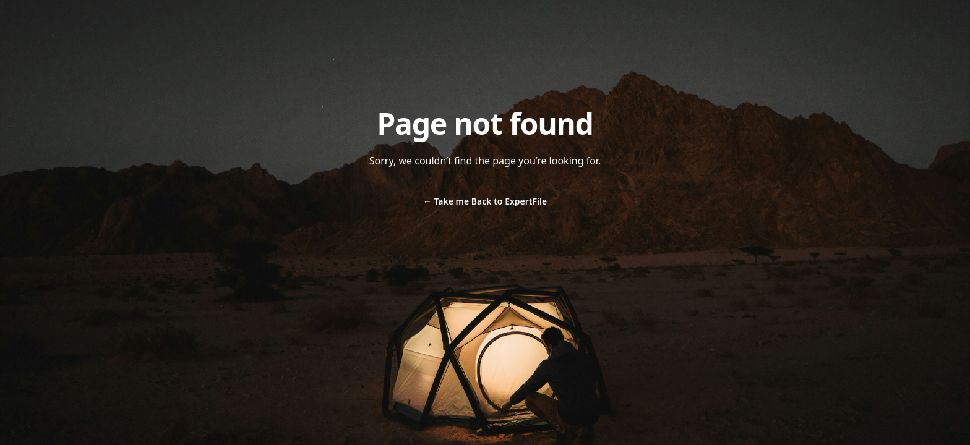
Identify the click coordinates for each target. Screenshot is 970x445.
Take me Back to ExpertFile (485, 201)
